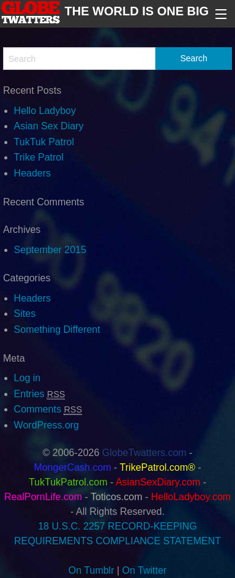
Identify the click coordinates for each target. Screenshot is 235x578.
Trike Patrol (39, 157)
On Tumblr (91, 570)
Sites (25, 313)
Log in (27, 378)
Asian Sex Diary (49, 126)
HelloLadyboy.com (191, 497)
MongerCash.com (72, 467)
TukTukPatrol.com (68, 482)
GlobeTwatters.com (144, 452)
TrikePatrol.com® (157, 467)
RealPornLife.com (43, 497)
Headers (32, 173)
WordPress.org (46, 425)
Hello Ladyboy (45, 110)
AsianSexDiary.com (158, 482)
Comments (48, 409)
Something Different (57, 329)
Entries (39, 394)
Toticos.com (116, 497)
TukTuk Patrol (44, 142)
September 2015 (50, 250)
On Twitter (144, 570)
